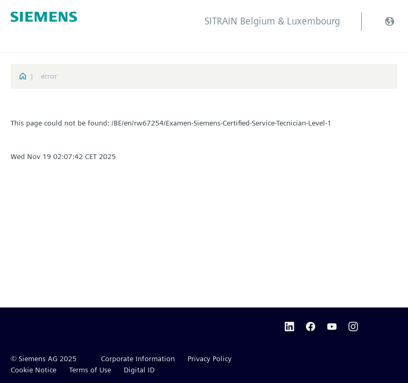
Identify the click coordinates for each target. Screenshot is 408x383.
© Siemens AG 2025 (43, 358)
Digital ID (139, 369)
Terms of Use (90, 369)
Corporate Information (138, 358)
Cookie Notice (33, 369)
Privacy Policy (210, 358)
